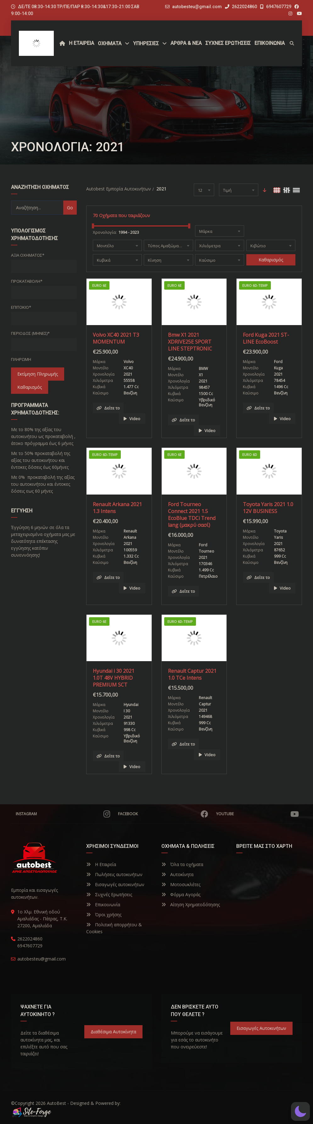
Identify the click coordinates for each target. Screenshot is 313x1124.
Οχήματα (109, 43)
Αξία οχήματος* (27, 255)
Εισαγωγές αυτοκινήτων (115, 884)
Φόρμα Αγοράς (180, 894)
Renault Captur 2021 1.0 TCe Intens (192, 674)
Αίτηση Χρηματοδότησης (190, 904)
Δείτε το (108, 408)
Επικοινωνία (103, 904)
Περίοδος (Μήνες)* (30, 333)
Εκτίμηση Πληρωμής (37, 374)
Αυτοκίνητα (177, 874)
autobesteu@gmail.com (197, 6)
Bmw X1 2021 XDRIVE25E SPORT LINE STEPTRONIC (190, 341)
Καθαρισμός (29, 387)
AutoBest (56, 1103)
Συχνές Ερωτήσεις (109, 894)
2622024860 (241, 6)
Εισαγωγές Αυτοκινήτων (261, 1028)
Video (132, 418)
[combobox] (204, 190)
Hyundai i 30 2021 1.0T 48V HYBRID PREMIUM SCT (113, 677)
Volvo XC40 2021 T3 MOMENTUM (116, 338)
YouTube (257, 814)
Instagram (63, 814)
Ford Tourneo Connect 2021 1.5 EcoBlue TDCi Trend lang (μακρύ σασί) (191, 514)
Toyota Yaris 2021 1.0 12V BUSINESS (268, 508)
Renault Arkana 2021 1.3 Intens (117, 508)
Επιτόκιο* (21, 307)
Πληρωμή (21, 359)
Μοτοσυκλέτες (180, 884)
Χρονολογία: (105, 232)
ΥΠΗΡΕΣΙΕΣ (146, 43)
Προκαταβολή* (26, 281)
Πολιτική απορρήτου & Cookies (114, 928)
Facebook (163, 814)
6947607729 (275, 6)
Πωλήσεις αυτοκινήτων (114, 874)
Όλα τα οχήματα (182, 864)
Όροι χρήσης (103, 915)
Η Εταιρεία (101, 864)
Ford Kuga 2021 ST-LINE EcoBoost (266, 338)
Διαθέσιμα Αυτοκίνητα (113, 1032)
